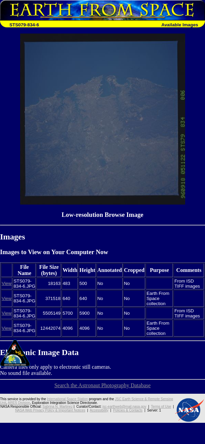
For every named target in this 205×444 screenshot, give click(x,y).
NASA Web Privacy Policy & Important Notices (50, 410)
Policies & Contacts (127, 410)
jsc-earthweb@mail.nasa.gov (124, 406)
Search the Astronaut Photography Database (102, 385)
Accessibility (99, 410)
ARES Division (19, 403)
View (7, 283)
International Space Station (67, 399)
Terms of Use (161, 406)
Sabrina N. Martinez (57, 406)
